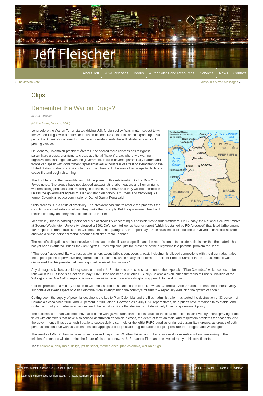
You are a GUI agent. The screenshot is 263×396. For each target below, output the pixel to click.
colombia (46, 346)
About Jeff (91, 73)
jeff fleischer (89, 346)
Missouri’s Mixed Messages (219, 82)
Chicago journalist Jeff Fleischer (87, 375)
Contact (239, 73)
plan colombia (130, 346)
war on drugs (151, 346)
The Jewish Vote (28, 82)
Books (139, 73)
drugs (75, 346)
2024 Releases (116, 73)
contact (224, 367)
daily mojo (62, 346)
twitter (211, 367)
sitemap (238, 367)
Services (207, 73)
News (223, 73)
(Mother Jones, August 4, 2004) (50, 123)
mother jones (109, 346)
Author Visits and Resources (171, 73)
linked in (197, 367)
